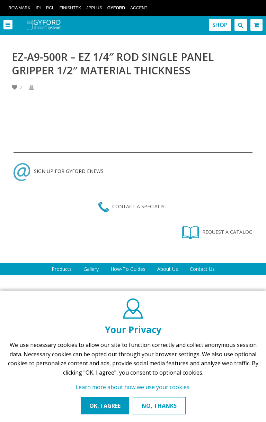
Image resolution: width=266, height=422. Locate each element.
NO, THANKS (159, 406)
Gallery (91, 269)
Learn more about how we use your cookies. (133, 387)
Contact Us (202, 269)
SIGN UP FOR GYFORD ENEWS (59, 171)
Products (62, 269)
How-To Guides (127, 269)
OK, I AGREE (105, 406)
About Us (167, 269)
